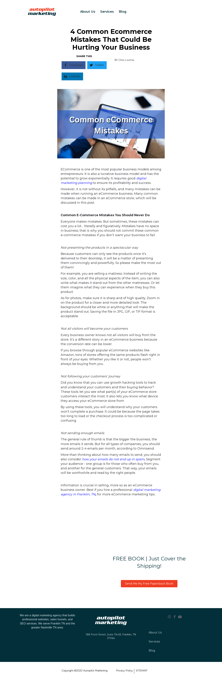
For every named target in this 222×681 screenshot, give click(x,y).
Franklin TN (58, 623)
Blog (122, 12)
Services (107, 12)
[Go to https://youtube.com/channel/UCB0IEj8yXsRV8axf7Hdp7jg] (180, 617)
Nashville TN (48, 627)
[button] (149, 583)
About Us (87, 12)
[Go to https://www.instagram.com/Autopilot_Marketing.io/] (169, 617)
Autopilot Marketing (95, 670)
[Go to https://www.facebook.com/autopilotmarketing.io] (174, 617)
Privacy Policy (124, 670)
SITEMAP (141, 670)
